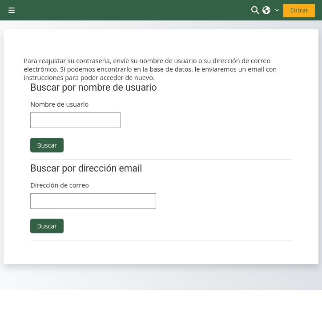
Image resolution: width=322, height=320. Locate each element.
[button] (256, 10)
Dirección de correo (59, 185)
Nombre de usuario (59, 104)
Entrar (299, 10)
